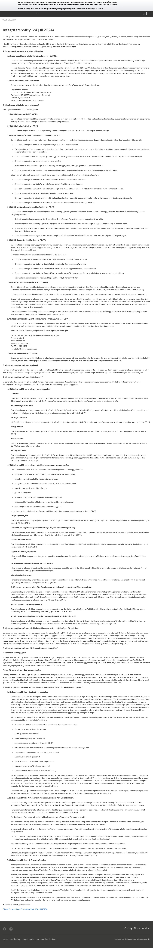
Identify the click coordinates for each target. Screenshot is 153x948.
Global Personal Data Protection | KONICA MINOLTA (25, 909)
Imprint (5, 939)
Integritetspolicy (28, 939)
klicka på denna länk (110, 2)
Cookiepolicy (15, 939)
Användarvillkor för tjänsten (47, 939)
